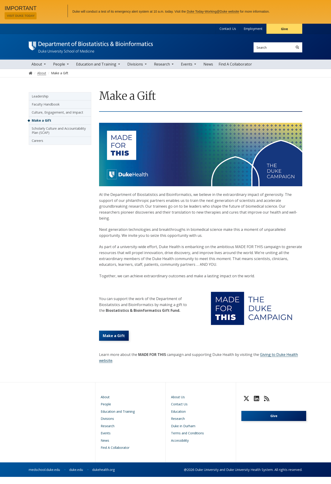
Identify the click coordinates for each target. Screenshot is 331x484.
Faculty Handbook (46, 107)
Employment (253, 28)
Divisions (135, 67)
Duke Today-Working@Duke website (213, 11)
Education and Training (96, 67)
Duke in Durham (183, 433)
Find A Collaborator (235, 67)
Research (162, 67)
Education (178, 418)
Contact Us (228, 28)
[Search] (297, 47)
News (208, 67)
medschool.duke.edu (44, 477)
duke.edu (76, 477)
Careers (37, 143)
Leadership (40, 99)
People (59, 67)
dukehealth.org (103, 477)
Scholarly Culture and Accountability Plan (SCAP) (59, 133)
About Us (178, 404)
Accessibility (180, 447)
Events (186, 67)
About (36, 67)
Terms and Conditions (187, 440)
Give (284, 29)
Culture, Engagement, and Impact (57, 115)
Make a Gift (116, 341)
